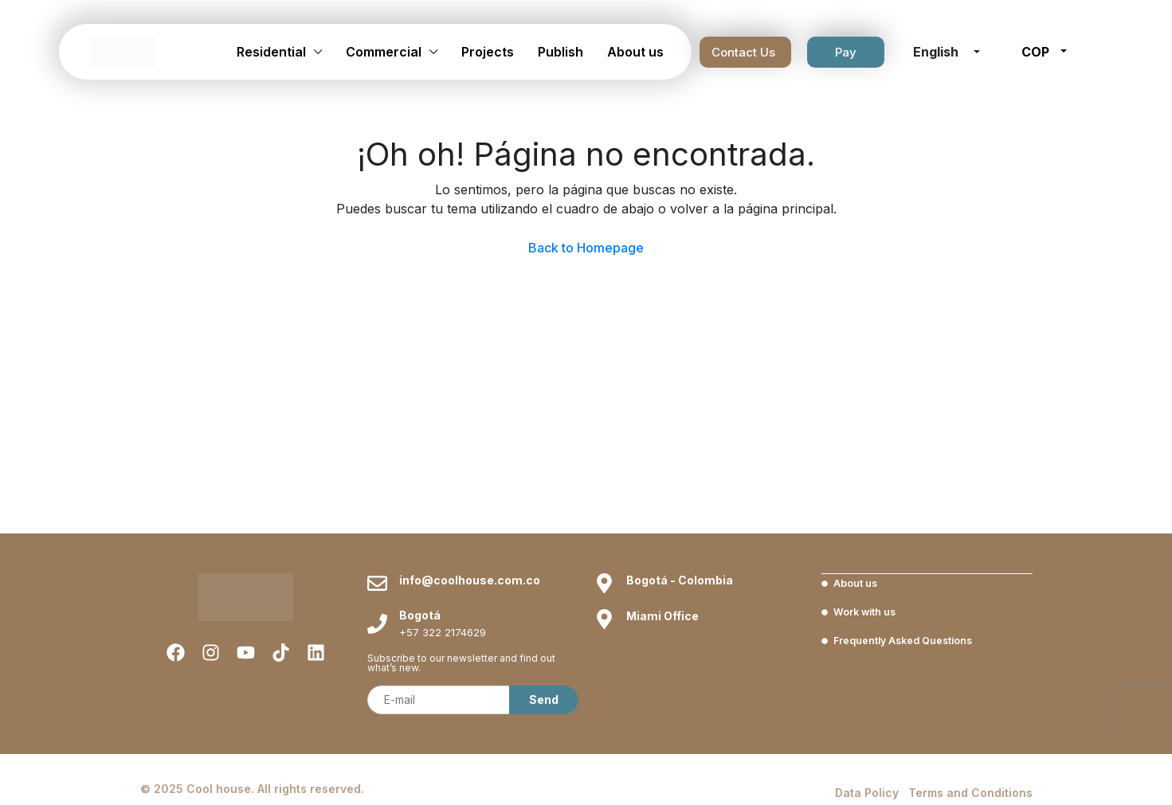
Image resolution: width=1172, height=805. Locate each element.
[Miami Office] (604, 619)
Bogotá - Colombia (679, 580)
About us (635, 52)
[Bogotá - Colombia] (604, 583)
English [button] (937, 52)
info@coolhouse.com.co (469, 580)
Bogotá (420, 615)
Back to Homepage (586, 248)
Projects (487, 52)
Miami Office (662, 616)
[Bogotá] (377, 624)
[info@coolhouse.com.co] (377, 583)
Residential (271, 52)
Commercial (383, 52)
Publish (560, 52)
